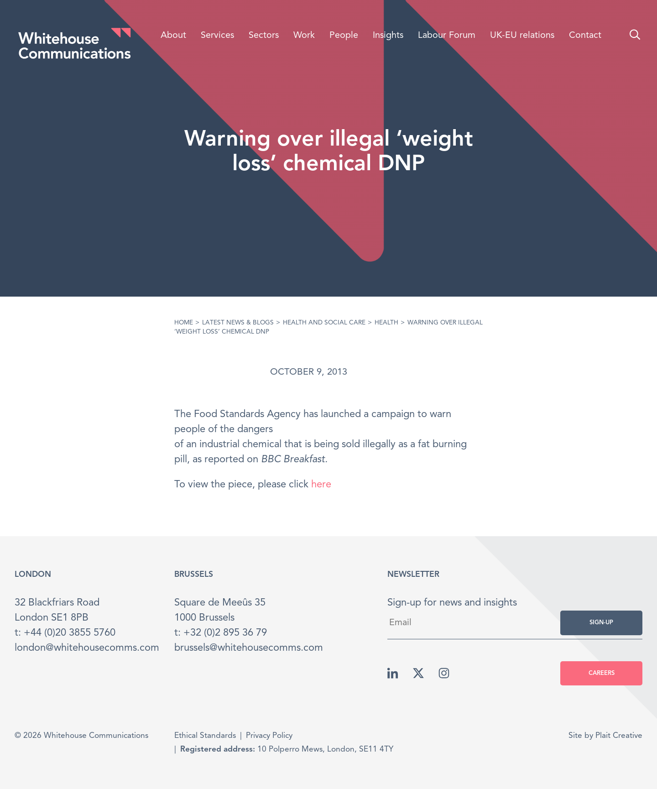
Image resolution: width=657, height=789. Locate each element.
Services (217, 35)
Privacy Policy (269, 736)
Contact (585, 35)
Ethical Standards (205, 736)
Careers (602, 673)
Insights (388, 35)
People (343, 35)
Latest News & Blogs (238, 323)
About (173, 35)
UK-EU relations (522, 35)
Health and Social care (324, 323)
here (321, 485)
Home (183, 323)
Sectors (264, 35)
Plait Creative (618, 736)
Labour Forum (446, 35)
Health (386, 323)
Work (304, 35)
